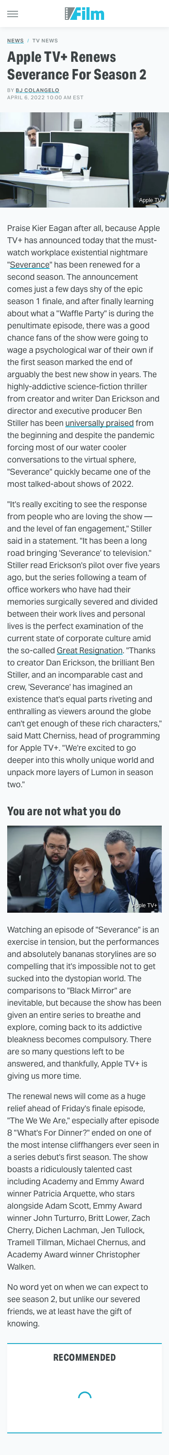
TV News (45, 41)
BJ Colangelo (37, 90)
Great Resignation (90, 650)
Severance (30, 264)
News (15, 41)
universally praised (99, 423)
